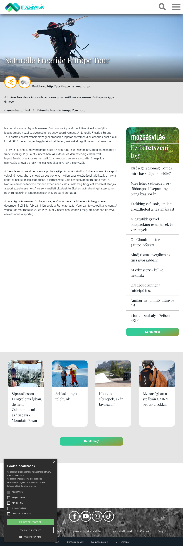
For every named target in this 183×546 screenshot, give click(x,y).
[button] (30, 536)
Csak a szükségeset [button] (30, 530)
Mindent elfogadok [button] (30, 522)
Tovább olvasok (28, 486)
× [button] (54, 462)
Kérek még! (152, 331)
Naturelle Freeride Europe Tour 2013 (61, 110)
